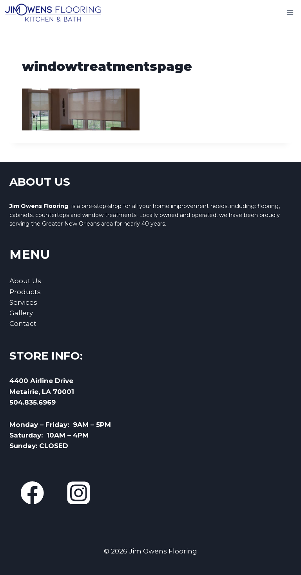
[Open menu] (290, 12)
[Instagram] (78, 493)
